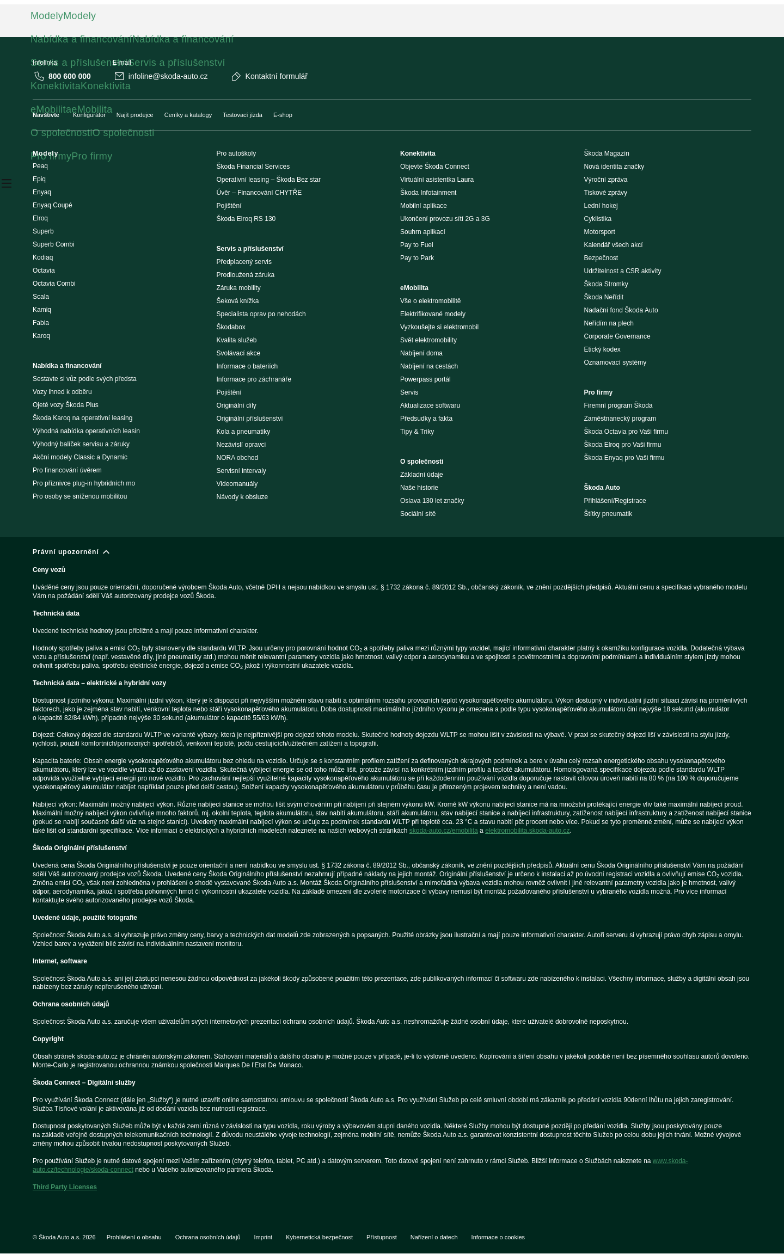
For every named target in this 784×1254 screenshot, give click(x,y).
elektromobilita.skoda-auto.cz (527, 830)
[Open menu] (6, 185)
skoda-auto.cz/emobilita (443, 830)
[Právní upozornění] (391, 874)
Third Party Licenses (65, 1187)
